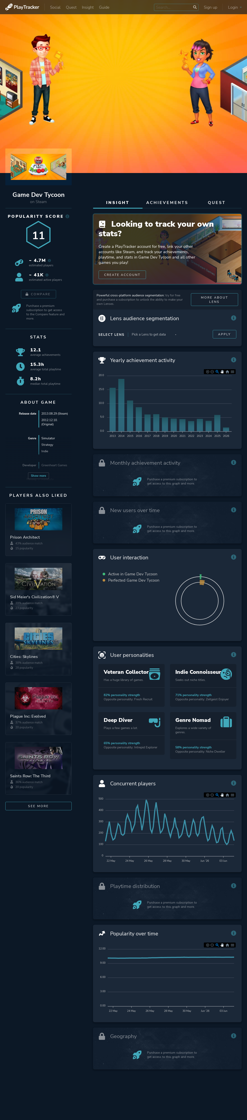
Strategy (47, 445)
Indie (44, 451)
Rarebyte (47, 479)
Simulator (48, 438)
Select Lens (111, 337)
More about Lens (214, 302)
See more (38, 806)
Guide (104, 7)
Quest (71, 7)
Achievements (167, 202)
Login (235, 7)
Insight (88, 7)
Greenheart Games (54, 465)
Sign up (210, 7)
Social (55, 7)
